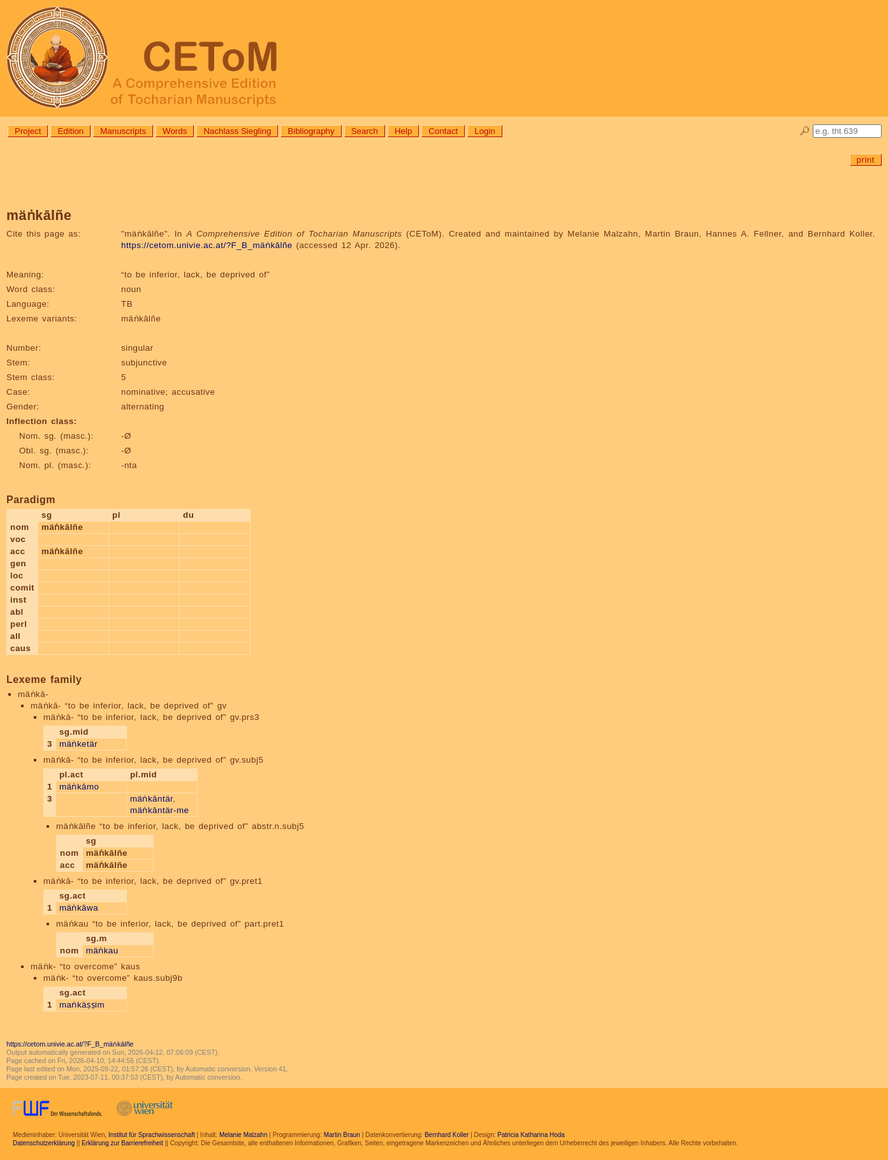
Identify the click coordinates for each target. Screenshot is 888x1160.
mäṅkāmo (79, 786)
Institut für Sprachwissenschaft (151, 1134)
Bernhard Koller (447, 1134)
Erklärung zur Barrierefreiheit (122, 1143)
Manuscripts (123, 131)
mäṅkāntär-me (159, 810)
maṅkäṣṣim (82, 1004)
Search (364, 131)
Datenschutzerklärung (44, 1143)
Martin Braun (342, 1134)
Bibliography (311, 131)
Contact (443, 131)
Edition (70, 131)
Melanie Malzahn (243, 1134)
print (866, 160)
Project (28, 131)
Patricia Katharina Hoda (531, 1134)
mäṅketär (78, 744)
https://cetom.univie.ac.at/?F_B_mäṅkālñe (207, 245)
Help (403, 131)
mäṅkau (102, 950)
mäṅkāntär (151, 799)
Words (175, 131)
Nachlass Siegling (237, 131)
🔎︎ (804, 131)
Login (484, 131)
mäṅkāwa (78, 908)
